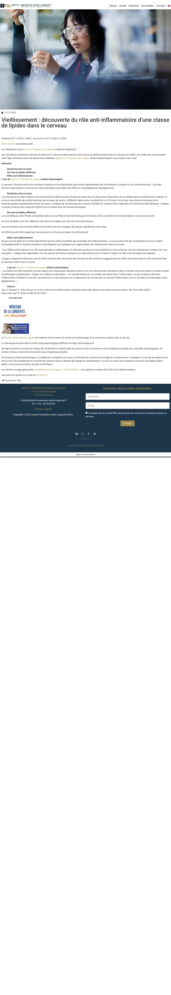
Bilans (113, 5)
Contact (160, 5)
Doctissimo (41, 375)
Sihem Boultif (8, 143)
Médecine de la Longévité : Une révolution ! (58, 369)
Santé (122, 5)
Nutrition (134, 5)
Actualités (147, 5)
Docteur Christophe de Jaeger (38, 149)
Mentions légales (43, 409)
